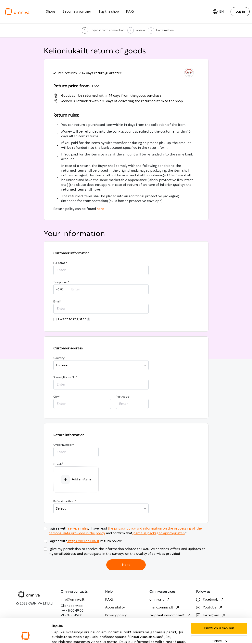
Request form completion (107, 30)
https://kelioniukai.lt (83, 541)
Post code (123, 397)
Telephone (61, 282)
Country (59, 358)
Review (140, 30)
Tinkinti (219, 618)
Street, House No (65, 377)
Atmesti (219, 631)
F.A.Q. (130, 11)
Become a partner (77, 11)
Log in (240, 11)
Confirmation (165, 30)
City (56, 397)
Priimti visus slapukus (67, 635)
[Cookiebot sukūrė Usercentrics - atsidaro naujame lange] (25, 635)
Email (57, 301)
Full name (60, 263)
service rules (77, 528)
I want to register (74, 319)
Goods (57, 464)
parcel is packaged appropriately (158, 533)
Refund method (64, 501)
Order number (63, 445)
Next (126, 565)
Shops (51, 11)
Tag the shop (108, 11)
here (100, 209)
